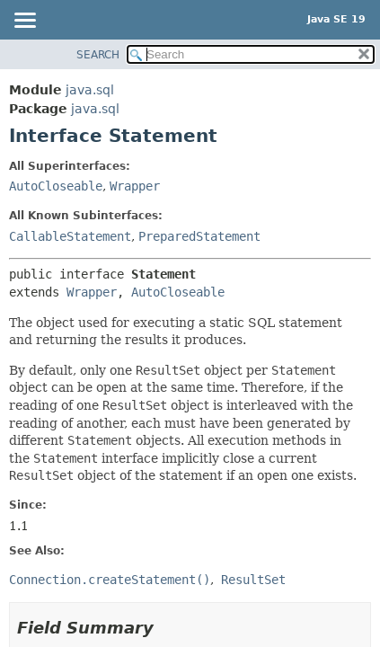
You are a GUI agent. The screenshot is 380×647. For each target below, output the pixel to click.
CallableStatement (70, 236)
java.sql (90, 90)
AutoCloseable (55, 186)
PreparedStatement (199, 236)
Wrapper (135, 186)
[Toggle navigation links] (24, 21)
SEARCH (97, 55)
